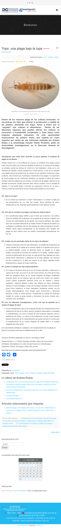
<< (24, 460)
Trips (27, 373)
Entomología (20, 373)
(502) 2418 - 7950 (14, 513)
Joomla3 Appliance (23, 525)
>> (37, 460)
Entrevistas (15, 370)
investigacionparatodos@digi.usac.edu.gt (40, 513)
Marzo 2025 (30, 460)
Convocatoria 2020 (12, 395)
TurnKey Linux (39, 525)
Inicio (15, 491)
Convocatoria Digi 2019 (14, 398)
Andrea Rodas (6, 52)
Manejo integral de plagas (45, 373)
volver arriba (55, 432)
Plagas (33, 373)
